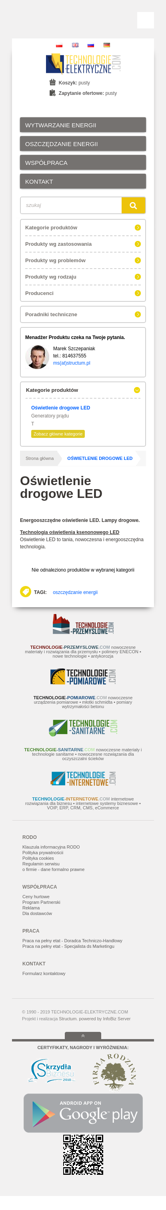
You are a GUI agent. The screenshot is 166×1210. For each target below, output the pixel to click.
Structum (67, 1018)
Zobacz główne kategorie (58, 433)
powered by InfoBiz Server (104, 1018)
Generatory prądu (50, 416)
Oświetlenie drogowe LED (60, 408)
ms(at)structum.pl (71, 363)
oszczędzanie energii (75, 592)
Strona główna (40, 458)
